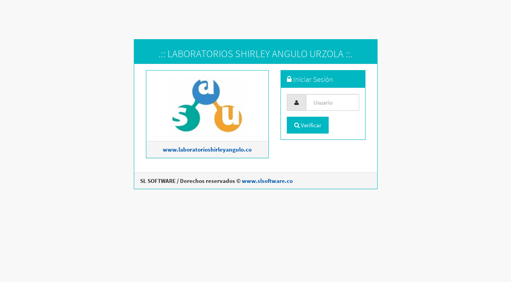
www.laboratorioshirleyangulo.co (207, 149)
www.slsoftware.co (267, 180)
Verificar (307, 125)
